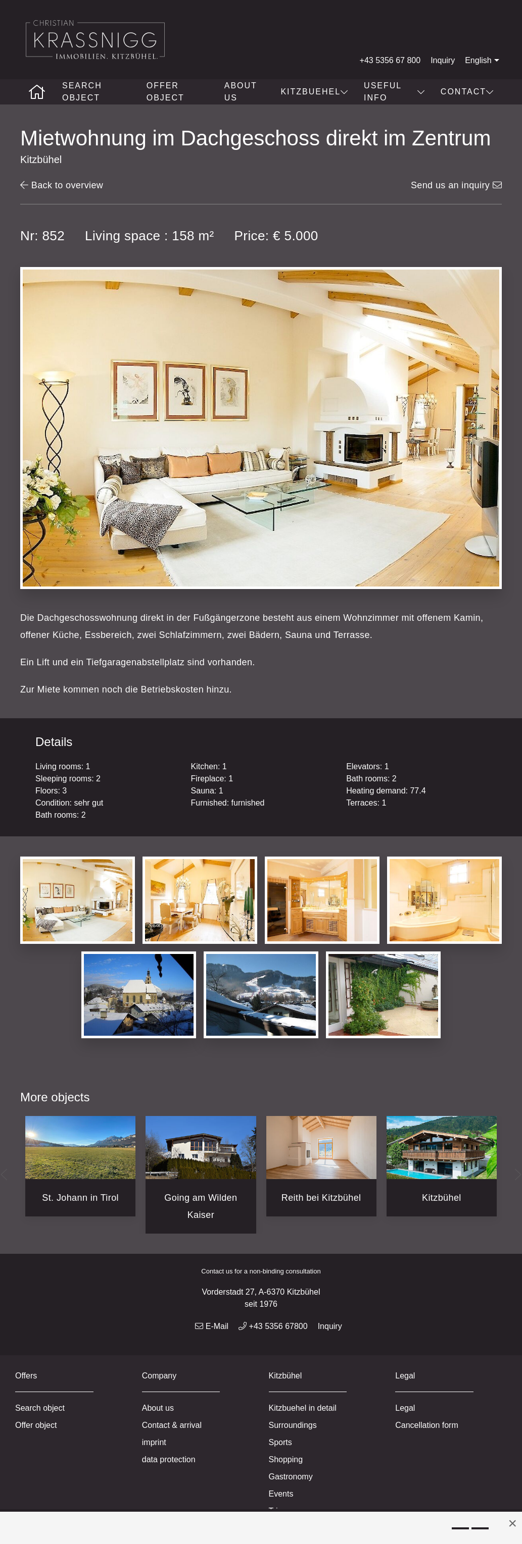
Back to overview (61, 185)
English (483, 61)
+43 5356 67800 (273, 1326)
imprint (154, 1442)
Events (281, 1493)
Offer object (165, 91)
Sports (280, 1442)
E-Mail (211, 1326)
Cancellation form (426, 1425)
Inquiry (443, 60)
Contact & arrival (172, 1425)
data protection (169, 1459)
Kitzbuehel (314, 91)
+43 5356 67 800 (390, 60)
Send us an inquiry (456, 185)
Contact (467, 91)
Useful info (394, 91)
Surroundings (293, 1425)
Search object (82, 91)
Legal (405, 1408)
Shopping (286, 1459)
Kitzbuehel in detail (303, 1408)
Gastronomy (291, 1476)
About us (240, 91)
